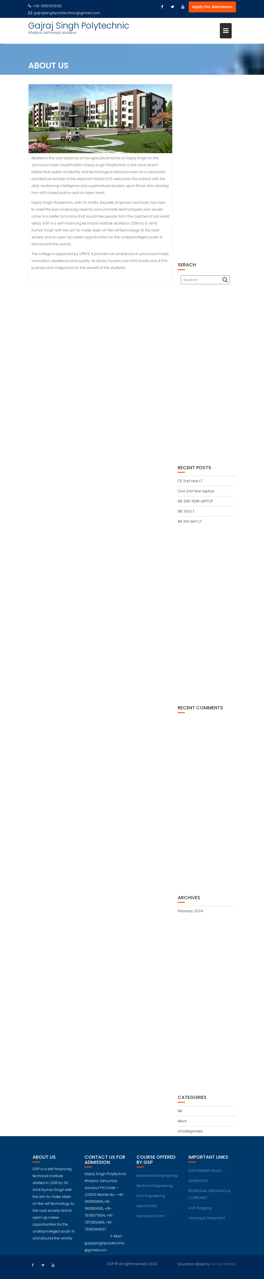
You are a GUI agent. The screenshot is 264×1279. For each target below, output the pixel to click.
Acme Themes (223, 1263)
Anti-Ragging (199, 1211)
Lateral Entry (146, 1209)
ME (180, 1110)
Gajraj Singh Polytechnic (78, 26)
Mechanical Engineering (156, 1178)
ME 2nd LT (186, 511)
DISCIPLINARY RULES (205, 1173)
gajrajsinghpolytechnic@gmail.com (64, 13)
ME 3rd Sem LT (190, 521)
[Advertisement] (207, 170)
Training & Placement (206, 1221)
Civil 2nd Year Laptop (196, 491)
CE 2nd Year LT (190, 480)
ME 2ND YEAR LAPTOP (195, 501)
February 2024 (190, 910)
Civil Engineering (150, 1198)
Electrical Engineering (154, 1188)
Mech (182, 1121)
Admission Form (150, 1219)
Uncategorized (190, 1131)
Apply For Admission (212, 7)
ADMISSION (197, 1183)
